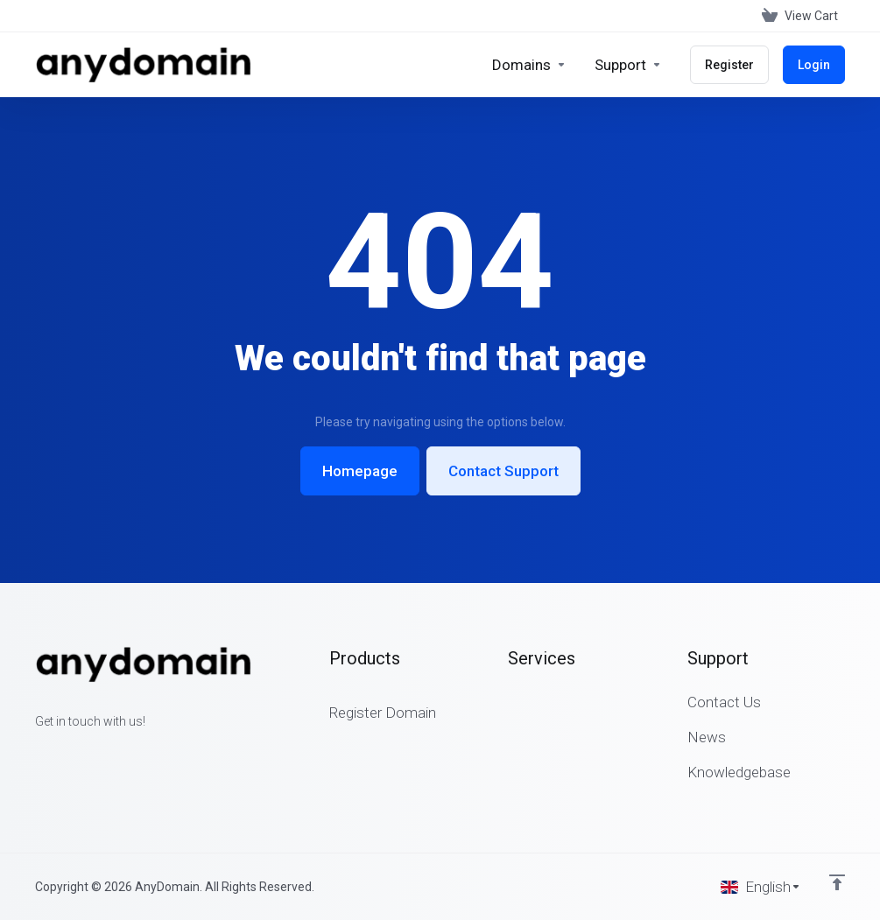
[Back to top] (837, 882)
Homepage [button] (360, 471)
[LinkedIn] (91, 753)
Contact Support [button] (503, 471)
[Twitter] (63, 753)
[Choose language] (761, 886)
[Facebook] (35, 753)
